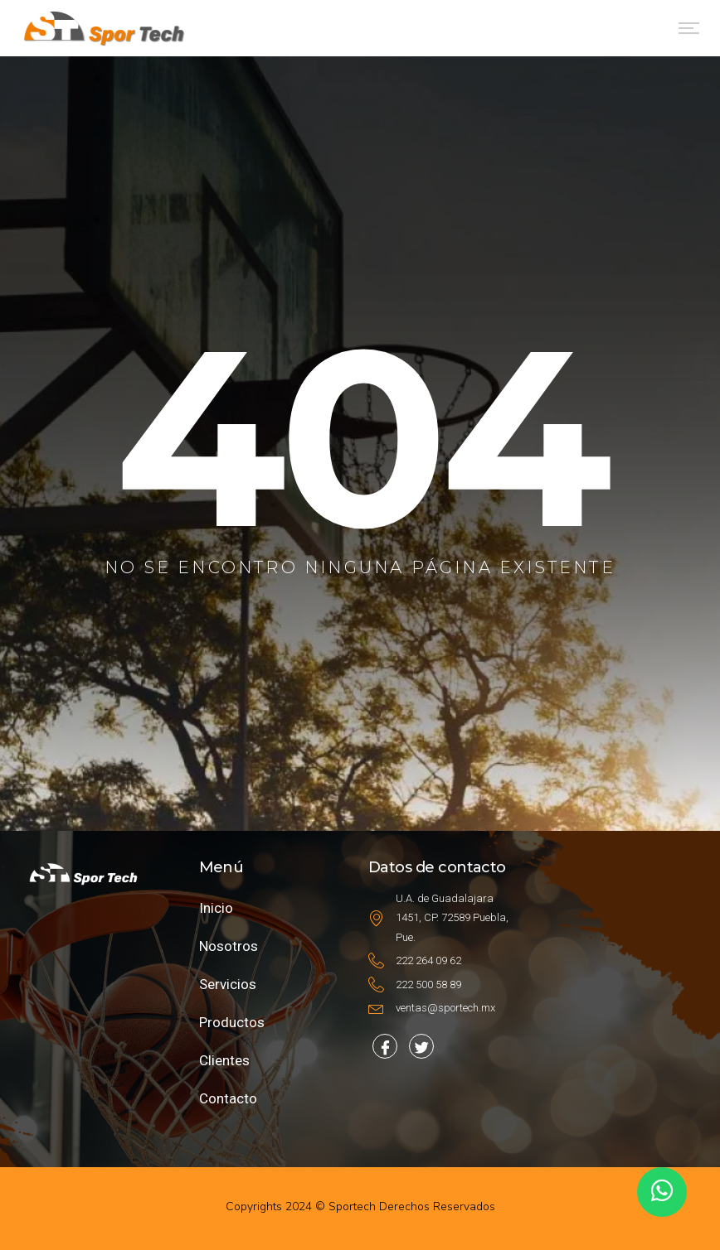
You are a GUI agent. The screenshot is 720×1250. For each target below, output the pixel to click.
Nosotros (228, 946)
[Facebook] (384, 1046)
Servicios (227, 984)
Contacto (228, 1098)
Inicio (216, 908)
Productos (232, 1022)
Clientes (224, 1060)
